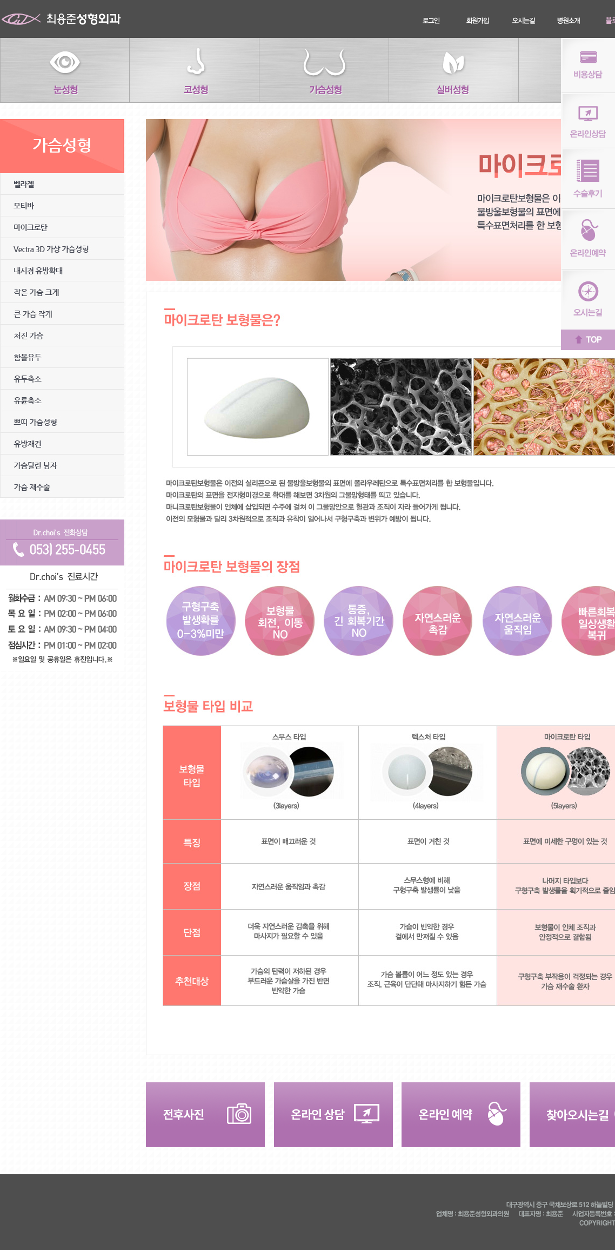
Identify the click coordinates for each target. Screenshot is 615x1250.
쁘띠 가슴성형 (62, 422)
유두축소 (62, 379)
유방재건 (62, 444)
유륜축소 (62, 400)
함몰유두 (62, 357)
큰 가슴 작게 (62, 314)
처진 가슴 (62, 335)
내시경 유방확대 (62, 270)
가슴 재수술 (62, 487)
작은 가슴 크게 (62, 292)
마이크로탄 (62, 227)
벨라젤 (62, 184)
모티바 (62, 205)
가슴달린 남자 (62, 465)
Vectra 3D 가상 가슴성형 (62, 249)
